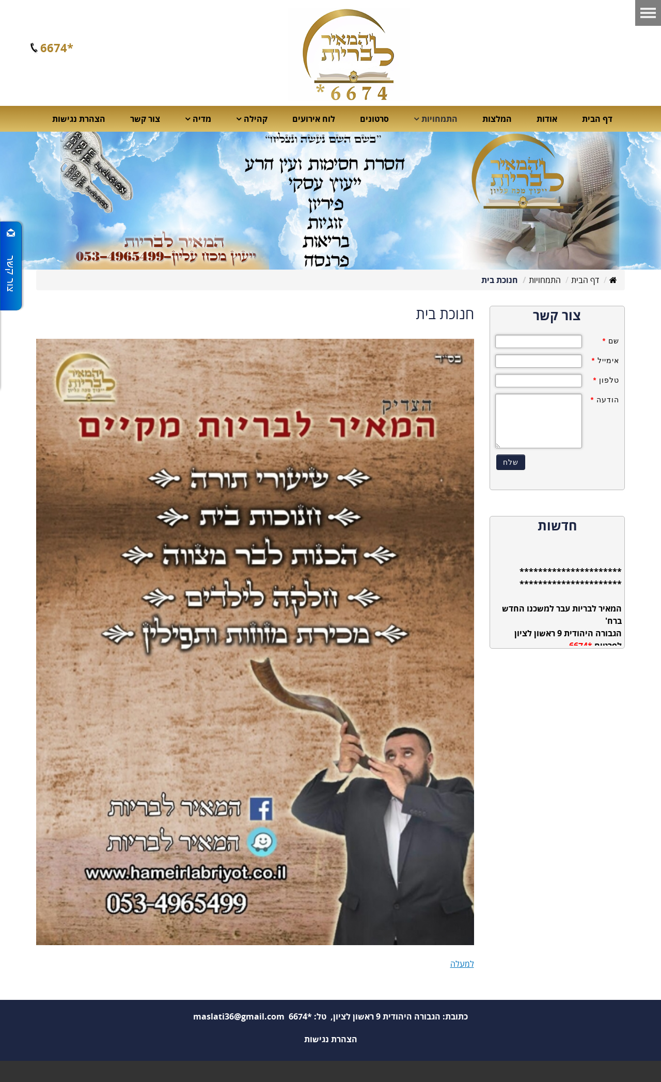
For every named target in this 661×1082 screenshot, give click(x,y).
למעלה (462, 963)
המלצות (497, 118)
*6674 (56, 47)
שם (611, 341)
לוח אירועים (313, 118)
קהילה (255, 118)
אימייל (605, 360)
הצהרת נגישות (78, 118)
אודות (547, 118)
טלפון (606, 380)
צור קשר (145, 118)
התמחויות (545, 280)
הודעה (605, 400)
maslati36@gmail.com (239, 1016)
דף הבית (597, 118)
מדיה (202, 118)
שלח (510, 462)
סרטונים (374, 118)
